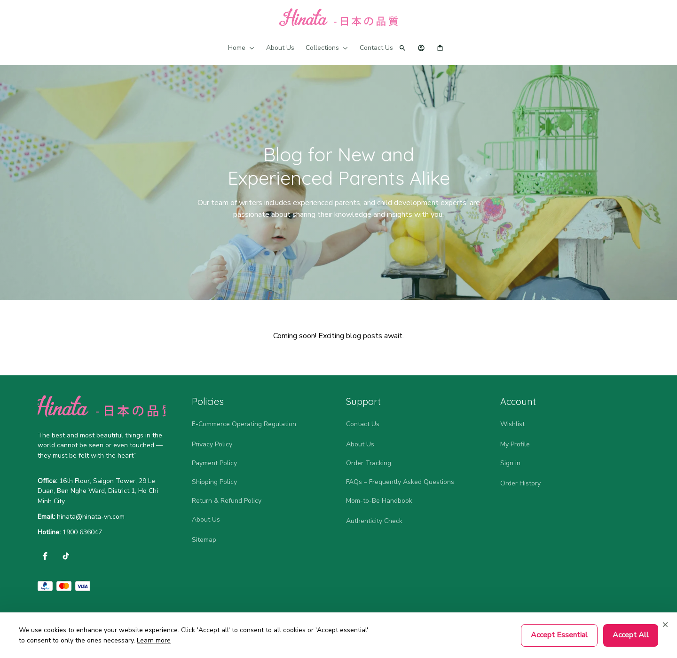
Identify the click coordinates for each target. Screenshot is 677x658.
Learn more (154, 640)
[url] (91, 517)
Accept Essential (559, 635)
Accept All (631, 635)
